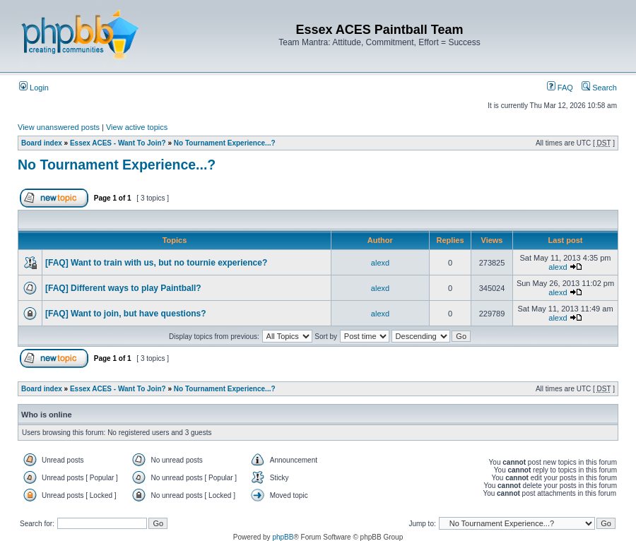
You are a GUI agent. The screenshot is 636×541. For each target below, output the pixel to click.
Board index (41, 143)
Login (34, 87)
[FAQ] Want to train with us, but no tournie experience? (156, 263)
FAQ (560, 87)
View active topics (136, 127)
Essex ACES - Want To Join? (118, 143)
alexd (380, 262)
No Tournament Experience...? (225, 143)
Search (599, 87)
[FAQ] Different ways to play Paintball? (123, 288)
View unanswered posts (59, 127)
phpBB (282, 537)
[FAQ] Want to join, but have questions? (125, 314)
